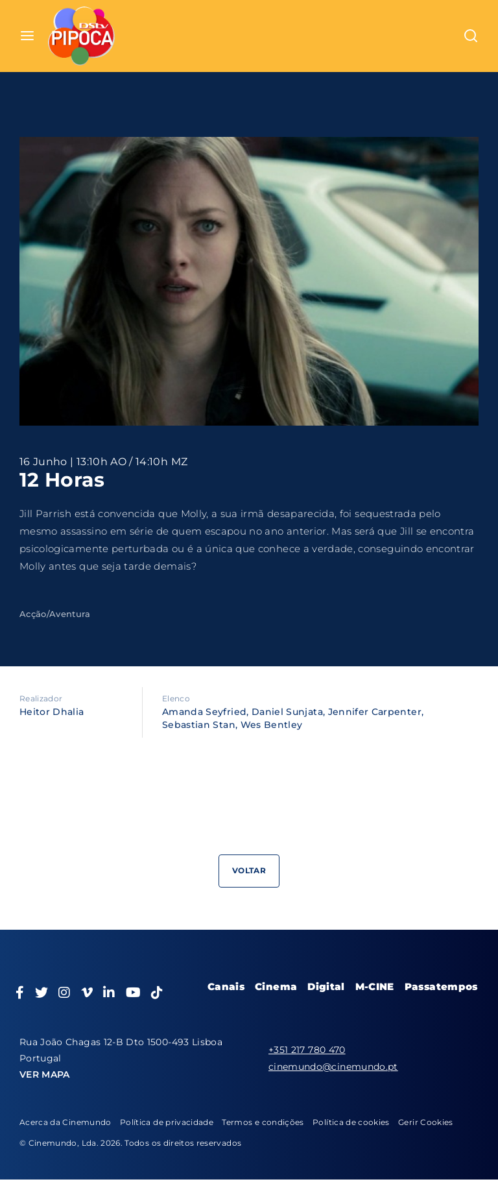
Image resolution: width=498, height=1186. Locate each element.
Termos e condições (262, 1122)
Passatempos (441, 986)
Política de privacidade (166, 1122)
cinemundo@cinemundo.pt (333, 1066)
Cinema (276, 986)
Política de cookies (351, 1122)
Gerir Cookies (425, 1122)
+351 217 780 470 (307, 1050)
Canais (226, 986)
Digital (325, 986)
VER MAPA (44, 1074)
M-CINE (374, 986)
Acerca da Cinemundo (65, 1122)
